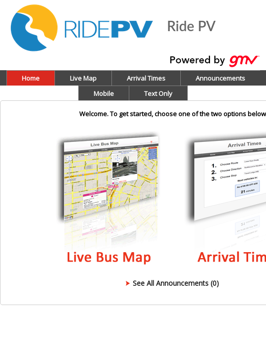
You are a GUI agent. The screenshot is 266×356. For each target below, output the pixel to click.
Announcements (220, 78)
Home (31, 78)
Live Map (83, 78)
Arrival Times (146, 78)
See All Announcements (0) (176, 283)
